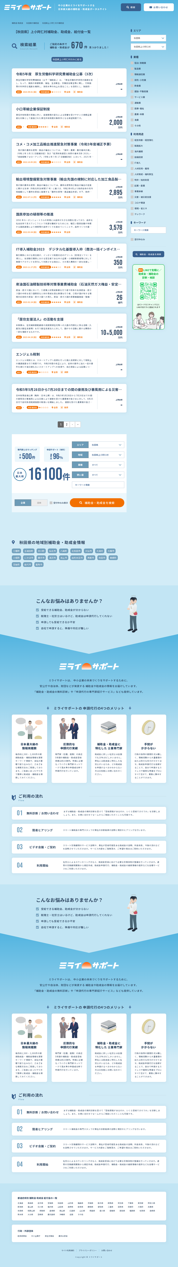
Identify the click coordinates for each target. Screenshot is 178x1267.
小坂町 (16, 557)
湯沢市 (52, 557)
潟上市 (63, 557)
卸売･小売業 (140, 80)
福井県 (50, 1206)
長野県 (70, 1206)
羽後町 (16, 564)
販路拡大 (138, 145)
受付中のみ (139, 239)
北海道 (20, 1203)
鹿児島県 (51, 1214)
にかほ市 (28, 557)
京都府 (130, 1206)
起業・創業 (139, 185)
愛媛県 (112, 1210)
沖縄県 (62, 1214)
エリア (80, 444)
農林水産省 (63, 1236)
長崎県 (152, 1210)
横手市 (41, 557)
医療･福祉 (139, 108)
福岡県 (132, 1210)
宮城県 (50, 1203)
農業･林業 (139, 114)
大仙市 (88, 551)
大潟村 (99, 551)
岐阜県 (80, 1206)
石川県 (40, 1206)
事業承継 (138, 191)
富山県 (30, 1206)
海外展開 (138, 151)
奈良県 (20, 1210)
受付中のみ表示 (60, 502)
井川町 (41, 551)
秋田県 (60, 1203)
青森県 (30, 1203)
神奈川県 (151, 1203)
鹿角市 (39, 564)
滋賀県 (120, 1206)
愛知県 (100, 1206)
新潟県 (20, 1206)
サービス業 (139, 97)
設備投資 (138, 157)
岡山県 (62, 1210)
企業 (23, 502)
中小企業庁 (35, 1236)
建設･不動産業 (141, 91)
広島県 (72, 1210)
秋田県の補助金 (32, 23)
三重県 (110, 1206)
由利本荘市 (77, 557)
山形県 (70, 1203)
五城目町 (28, 551)
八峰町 (63, 551)
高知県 (122, 1210)
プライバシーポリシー (88, 1250)
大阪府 (140, 1206)
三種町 (16, 551)
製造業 (137, 68)
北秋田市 (76, 551)
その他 (137, 125)
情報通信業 (139, 74)
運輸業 (137, 102)
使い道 (80, 474)
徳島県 (92, 1210)
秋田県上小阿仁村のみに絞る (67, 59)
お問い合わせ (106, 1250)
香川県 (102, 1210)
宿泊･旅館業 (140, 62)
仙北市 (52, 551)
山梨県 (60, 1206)
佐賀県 (142, 1210)
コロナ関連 (139, 202)
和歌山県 (31, 1210)
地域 (80, 454)
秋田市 (102, 557)
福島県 (80, 1203)
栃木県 (100, 1203)
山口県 (82, 1210)
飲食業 (137, 85)
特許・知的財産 (141, 179)
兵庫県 (150, 1206)
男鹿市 (90, 557)
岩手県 (40, 1203)
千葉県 (130, 1203)
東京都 (140, 1203)
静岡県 (90, 1206)
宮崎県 (40, 1214)
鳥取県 (42, 1210)
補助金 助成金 (17, 23)
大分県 (30, 1214)
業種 (80, 464)
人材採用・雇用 (141, 168)
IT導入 (137, 162)
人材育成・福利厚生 (143, 174)
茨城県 (90, 1203)
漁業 (136, 119)
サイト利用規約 (67, 1250)
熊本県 (20, 1214)
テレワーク (139, 214)
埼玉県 (120, 1203)
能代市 (27, 564)
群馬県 (110, 1203)
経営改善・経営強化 (143, 140)
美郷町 (113, 557)
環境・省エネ (140, 208)
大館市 (111, 551)
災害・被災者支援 (142, 196)
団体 (39, 502)
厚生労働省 (49, 1236)
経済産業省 (22, 1236)
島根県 (52, 1210)
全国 (71, 1214)
